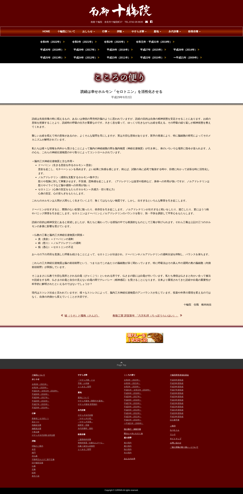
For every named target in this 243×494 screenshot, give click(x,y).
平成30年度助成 (176, 380)
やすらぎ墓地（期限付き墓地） (91, 401)
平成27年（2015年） (153, 49)
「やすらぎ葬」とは (86, 380)
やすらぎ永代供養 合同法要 (43, 435)
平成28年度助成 (176, 387)
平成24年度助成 (176, 400)
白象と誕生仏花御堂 (86, 446)
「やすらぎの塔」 (85, 418)
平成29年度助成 (176, 383)
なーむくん (174, 430)
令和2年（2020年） (116, 42)
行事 (105, 31)
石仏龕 (34, 456)
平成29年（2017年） (87, 49)
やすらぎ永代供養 (85, 415)
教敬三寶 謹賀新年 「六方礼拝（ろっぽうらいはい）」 (147, 315)
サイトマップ (175, 439)
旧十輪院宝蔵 (37, 463)
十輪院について (66, 31)
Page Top (121, 363)
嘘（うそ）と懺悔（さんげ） (80, 315)
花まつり (35, 422)
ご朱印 (173, 426)
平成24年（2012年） (87, 57)
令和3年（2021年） (84, 42)
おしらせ (88, 31)
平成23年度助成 (176, 403)
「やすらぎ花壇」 (85, 422)
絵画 (34, 473)
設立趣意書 (174, 420)
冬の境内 (128, 453)
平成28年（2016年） (120, 49)
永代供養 (175, 31)
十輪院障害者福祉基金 (179, 375)
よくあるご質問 (84, 387)
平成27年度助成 (176, 390)
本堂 (34, 449)
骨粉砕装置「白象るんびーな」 (91, 443)
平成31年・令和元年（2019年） (45, 391)
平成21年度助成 (176, 410)
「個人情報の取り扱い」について (184, 447)
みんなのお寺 (129, 459)
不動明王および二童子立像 (43, 459)
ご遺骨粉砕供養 (84, 439)
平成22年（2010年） (153, 57)
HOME (46, 31)
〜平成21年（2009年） (187, 57)
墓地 (157, 31)
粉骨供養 (194, 31)
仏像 (34, 466)
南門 (34, 453)
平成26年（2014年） (186, 49)
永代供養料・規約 (85, 428)
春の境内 (128, 443)
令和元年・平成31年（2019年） (155, 42)
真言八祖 (35, 476)
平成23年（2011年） (120, 57)
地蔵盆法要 (36, 425)
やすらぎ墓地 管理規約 (87, 404)
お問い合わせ (175, 443)
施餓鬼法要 (36, 428)
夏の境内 (128, 446)
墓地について (83, 397)
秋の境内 (128, 449)
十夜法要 (35, 432)
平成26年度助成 (176, 393)
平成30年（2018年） (53, 49)
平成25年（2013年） (53, 57)
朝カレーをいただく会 (133, 433)
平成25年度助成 (176, 396)
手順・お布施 (83, 383)
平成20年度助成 (176, 413)
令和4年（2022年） (52, 42)
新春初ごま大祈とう (40, 418)
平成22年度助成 (176, 407)
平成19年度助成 (176, 417)
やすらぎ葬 (139, 31)
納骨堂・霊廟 (83, 425)
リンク (173, 434)
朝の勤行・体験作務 (132, 429)
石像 (34, 469)
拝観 (120, 31)
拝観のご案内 (37, 446)
